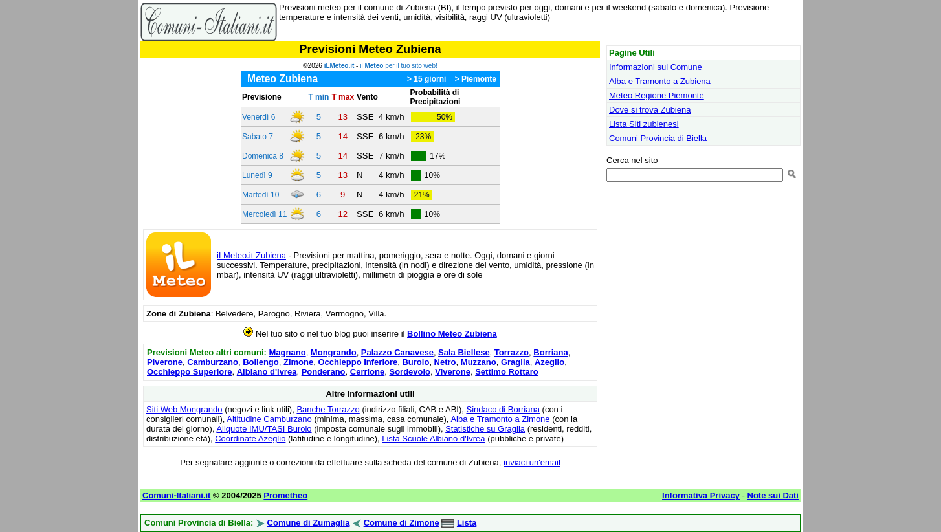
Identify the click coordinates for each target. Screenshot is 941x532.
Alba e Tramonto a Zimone (499, 419)
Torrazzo (511, 352)
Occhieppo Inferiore (357, 362)
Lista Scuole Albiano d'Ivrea (433, 438)
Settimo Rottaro (506, 372)
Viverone (452, 372)
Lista (466, 522)
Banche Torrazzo (327, 409)
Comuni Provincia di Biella (658, 138)
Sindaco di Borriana (502, 409)
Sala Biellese (464, 352)
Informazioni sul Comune (655, 67)
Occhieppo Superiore (189, 372)
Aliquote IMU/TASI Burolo (263, 429)
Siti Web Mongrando (184, 409)
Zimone (298, 362)
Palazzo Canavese (397, 352)
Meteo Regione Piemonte (656, 95)
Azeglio (549, 362)
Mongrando (334, 352)
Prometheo (285, 495)
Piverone (165, 362)
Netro (445, 362)
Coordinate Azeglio (250, 438)
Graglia (515, 362)
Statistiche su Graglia (485, 429)
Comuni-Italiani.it (176, 495)
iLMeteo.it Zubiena (251, 255)
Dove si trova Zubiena (650, 110)
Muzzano (478, 362)
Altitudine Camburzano (269, 419)
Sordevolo (409, 372)
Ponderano (324, 372)
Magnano (287, 352)
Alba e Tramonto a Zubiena (660, 81)
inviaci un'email (532, 462)
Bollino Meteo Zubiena (452, 333)
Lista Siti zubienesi (644, 124)
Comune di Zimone (401, 522)
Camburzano (212, 362)
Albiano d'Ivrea (267, 372)
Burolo (415, 362)
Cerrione (367, 372)
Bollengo (261, 362)
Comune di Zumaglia (308, 522)
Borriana (550, 352)
